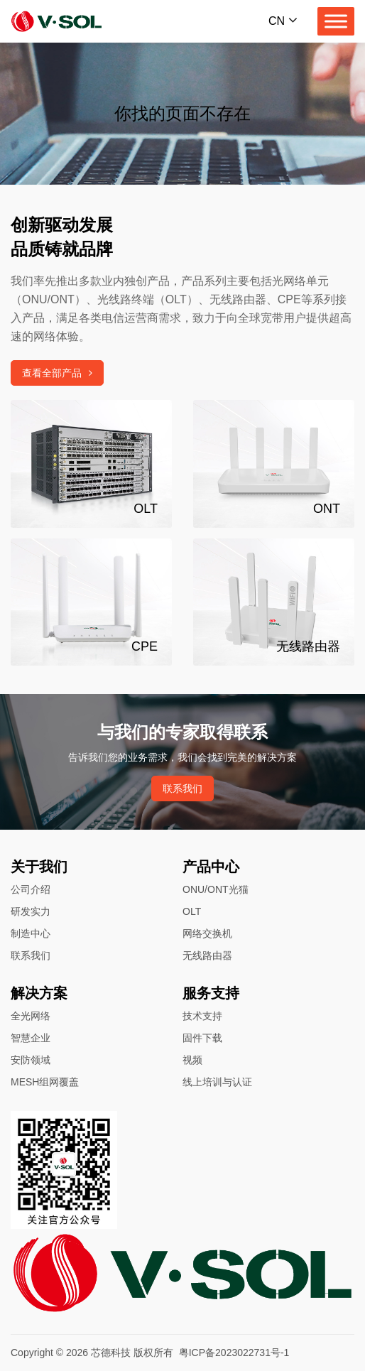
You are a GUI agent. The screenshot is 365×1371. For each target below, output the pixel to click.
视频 (192, 1060)
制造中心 (30, 933)
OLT (191, 911)
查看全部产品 (57, 373)
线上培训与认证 (217, 1082)
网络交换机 (207, 933)
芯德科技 (111, 1352)
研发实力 (30, 911)
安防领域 (30, 1060)
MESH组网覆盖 (45, 1082)
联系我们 (182, 788)
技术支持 (202, 1016)
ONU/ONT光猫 (215, 889)
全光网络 (30, 1016)
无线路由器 (207, 955)
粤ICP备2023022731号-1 (234, 1352)
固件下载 (202, 1038)
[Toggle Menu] (336, 21)
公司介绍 (30, 889)
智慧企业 (30, 1038)
